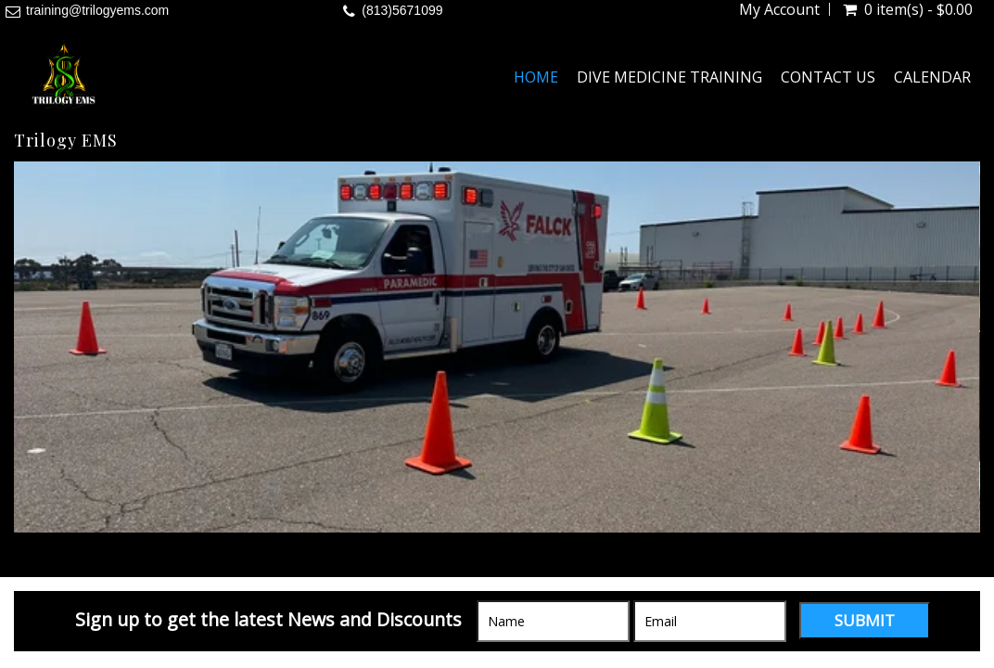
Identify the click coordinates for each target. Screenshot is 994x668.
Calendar (932, 77)
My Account (779, 9)
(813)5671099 (402, 10)
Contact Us (828, 77)
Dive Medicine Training (669, 77)
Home (536, 77)
